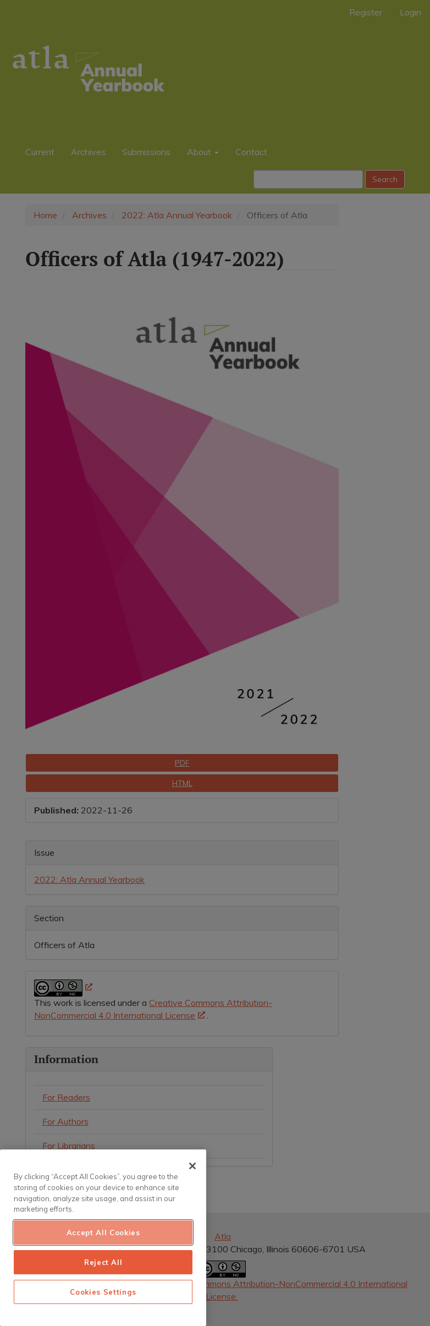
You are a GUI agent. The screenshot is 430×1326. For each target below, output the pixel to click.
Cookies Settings (103, 1292)
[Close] (192, 1166)
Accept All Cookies (103, 1232)
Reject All (103, 1262)
